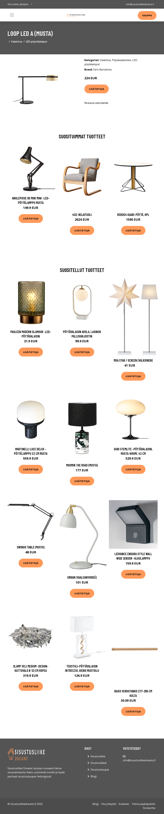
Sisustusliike (97, 756)
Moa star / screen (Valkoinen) (133, 360)
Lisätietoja (96, 88)
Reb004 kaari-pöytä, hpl (133, 215)
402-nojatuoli (82, 215)
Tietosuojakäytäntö (143, 804)
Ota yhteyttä (108, 804)
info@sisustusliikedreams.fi (140, 4)
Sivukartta (149, 808)
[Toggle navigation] (12, 15)
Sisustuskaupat (99, 769)
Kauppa (147, 15)
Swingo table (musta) (31, 547)
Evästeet (124, 804)
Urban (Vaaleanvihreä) (82, 577)
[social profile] (31, 4)
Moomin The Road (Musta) (82, 465)
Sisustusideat (98, 763)
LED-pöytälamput (36, 41)
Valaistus (16, 41)
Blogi (93, 776)
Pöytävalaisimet (121, 60)
